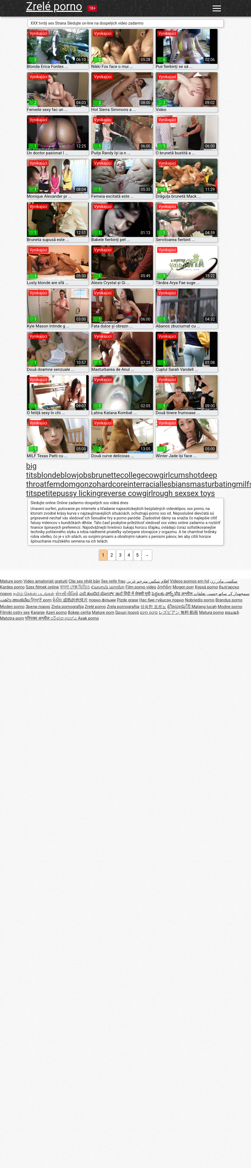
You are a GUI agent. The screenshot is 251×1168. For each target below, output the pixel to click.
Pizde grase (127, 600)
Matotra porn (12, 618)
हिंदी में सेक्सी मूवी (137, 593)
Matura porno (211, 612)
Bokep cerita (79, 612)
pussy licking (79, 493)
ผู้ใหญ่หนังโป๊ (179, 606)
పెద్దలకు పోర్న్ (163, 593)
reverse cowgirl (127, 493)
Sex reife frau (113, 581)
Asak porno (88, 618)
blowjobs (75, 475)
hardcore (112, 484)
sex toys (201, 493)
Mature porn (11, 581)
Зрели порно (38, 606)
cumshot (185, 475)
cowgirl (157, 475)
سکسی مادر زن (223, 581)
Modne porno (230, 606)
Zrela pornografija (67, 606)
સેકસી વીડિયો (67, 593)
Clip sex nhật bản (84, 581)
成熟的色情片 (75, 600)
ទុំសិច (57, 600)
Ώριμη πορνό (127, 612)
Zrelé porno (54, 6)
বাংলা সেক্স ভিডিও (75, 587)
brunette (105, 475)
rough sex (170, 493)
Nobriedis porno (200, 600)
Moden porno (12, 606)
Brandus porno (228, 600)
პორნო (164, 587)
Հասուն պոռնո (108, 587)
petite (47, 493)
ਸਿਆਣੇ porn (41, 600)
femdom (61, 484)
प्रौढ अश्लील (183, 593)
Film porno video (141, 587)
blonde (48, 475)
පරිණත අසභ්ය (64, 618)
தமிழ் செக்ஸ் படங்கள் (33, 593)
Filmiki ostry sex (15, 612)
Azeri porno (56, 612)
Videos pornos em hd (189, 581)
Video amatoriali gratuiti (45, 581)
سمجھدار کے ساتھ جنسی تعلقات (222, 593)
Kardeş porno (12, 587)
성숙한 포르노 (153, 606)
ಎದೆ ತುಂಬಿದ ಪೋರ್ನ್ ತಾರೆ (101, 593)
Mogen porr (183, 587)
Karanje (37, 612)
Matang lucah (204, 606)
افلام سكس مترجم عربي (147, 581)
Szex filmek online (42, 587)
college (132, 475)
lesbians (175, 484)
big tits (31, 470)
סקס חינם (149, 612)
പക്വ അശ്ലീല (15, 600)
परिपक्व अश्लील (37, 618)
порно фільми (102, 600)
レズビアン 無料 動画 (178, 612)
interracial (144, 484)
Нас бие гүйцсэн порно (161, 600)
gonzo (86, 484)
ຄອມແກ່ (232, 612)
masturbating (213, 484)
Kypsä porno (206, 587)
